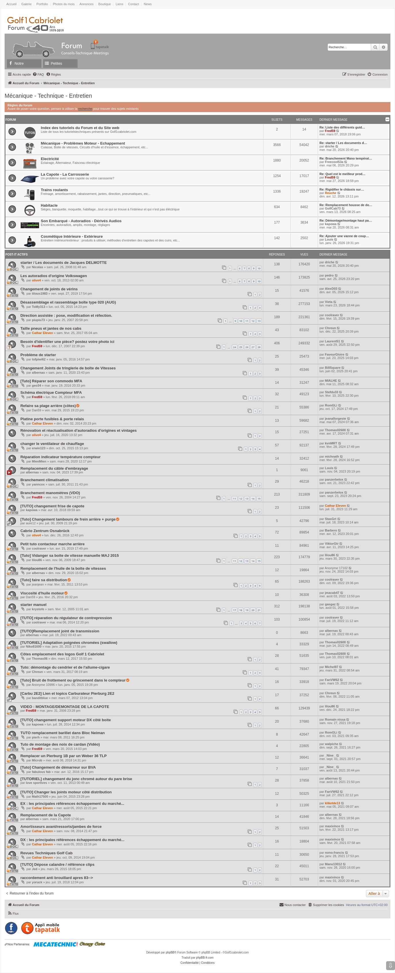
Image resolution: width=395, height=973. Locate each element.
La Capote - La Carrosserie (65, 174)
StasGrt (330, 519)
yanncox (38, 484)
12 (252, 321)
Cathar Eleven (42, 333)
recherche (85, 108)
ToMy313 (38, 306)
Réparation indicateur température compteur (60, 457)
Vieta (328, 302)
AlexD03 (331, 288)
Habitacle (49, 205)
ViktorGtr (331, 543)
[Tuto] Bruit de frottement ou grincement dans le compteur (73, 680)
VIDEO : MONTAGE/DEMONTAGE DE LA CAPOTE (64, 707)
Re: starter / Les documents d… (343, 143)
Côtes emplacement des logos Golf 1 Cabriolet (62, 654)
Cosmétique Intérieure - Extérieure (72, 236)
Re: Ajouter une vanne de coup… (344, 236)
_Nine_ (330, 755)
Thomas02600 (335, 430)
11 (246, 321)
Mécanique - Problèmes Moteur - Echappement (83, 143)
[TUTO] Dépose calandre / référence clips (57, 864)
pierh (36, 737)
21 (259, 610)
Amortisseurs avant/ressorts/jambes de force (61, 826)
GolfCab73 (333, 208)
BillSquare (332, 367)
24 (234, 347)
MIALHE (331, 380)
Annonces (87, 4)
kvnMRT (331, 443)
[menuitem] (38, 74)
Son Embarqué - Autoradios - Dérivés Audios (81, 221)
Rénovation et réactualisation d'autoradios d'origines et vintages (78, 430)
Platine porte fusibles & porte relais (52, 419)
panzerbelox (334, 479)
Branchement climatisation (44, 480)
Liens (119, 4)
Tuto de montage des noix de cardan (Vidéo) (60, 744)
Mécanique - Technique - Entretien (48, 96)
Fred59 (330, 131)
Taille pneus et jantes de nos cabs (50, 328)
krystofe (38, 609)
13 (259, 321)
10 (259, 268)
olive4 (36, 280)
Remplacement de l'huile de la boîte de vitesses (63, 568)
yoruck (37, 882)
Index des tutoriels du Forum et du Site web (80, 128)
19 (246, 610)
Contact (133, 4)
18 (240, 610)
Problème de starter (38, 355)
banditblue (40, 698)
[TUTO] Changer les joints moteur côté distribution (66, 792)
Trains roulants (54, 190)
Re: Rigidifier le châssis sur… (341, 189)
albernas (38, 372)
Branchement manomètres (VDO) (50, 493)
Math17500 (40, 796)
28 (259, 347)
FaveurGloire (334, 354)
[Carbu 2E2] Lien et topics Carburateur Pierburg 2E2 (67, 693)
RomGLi (331, 405)
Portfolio (42, 4)
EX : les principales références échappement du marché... (72, 803)
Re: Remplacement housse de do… (345, 205)
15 (259, 498)
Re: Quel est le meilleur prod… (342, 174)
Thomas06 (39, 658)
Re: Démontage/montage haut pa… (345, 220)
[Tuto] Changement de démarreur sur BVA (58, 767)
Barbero (331, 530)
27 (252, 347)
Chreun (330, 328)
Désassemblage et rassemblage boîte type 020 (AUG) (68, 302)
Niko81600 (33, 646)
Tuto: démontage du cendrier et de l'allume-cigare (65, 667)
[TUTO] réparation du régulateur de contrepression (66, 618)
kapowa (330, 224)
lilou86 (37, 560)
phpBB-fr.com (205, 957)
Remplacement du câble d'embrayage (54, 468)
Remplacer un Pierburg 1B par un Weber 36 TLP (63, 756)
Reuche (330, 193)
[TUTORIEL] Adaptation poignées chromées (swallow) (68, 642)
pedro (329, 275)
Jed (34, 869)
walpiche (331, 744)
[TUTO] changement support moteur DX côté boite (65, 720)
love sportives (36, 782)
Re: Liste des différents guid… (342, 127)
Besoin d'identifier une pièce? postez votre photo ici (67, 341)
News (148, 4)
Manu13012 (333, 864)
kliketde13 (332, 803)
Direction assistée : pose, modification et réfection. (66, 315)
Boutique (104, 4)
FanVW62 (332, 680)
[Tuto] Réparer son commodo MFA (51, 381)
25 (240, 347)
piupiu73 (38, 320)
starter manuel (33, 604)
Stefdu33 (331, 392)
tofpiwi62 (39, 359)
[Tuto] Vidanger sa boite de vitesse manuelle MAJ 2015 (69, 555)
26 (246, 347)
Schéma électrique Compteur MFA (51, 392)
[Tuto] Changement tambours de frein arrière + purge (67, 519)
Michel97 (331, 667)
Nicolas (37, 267)
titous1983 (39, 293)
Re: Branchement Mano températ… (345, 158)
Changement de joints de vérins (49, 289)
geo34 (36, 385)
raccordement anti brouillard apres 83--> (56, 878)
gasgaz (330, 604)
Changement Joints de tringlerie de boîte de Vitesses (68, 368)
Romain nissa (335, 719)
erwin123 (38, 448)
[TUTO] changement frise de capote (52, 506)
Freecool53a (334, 162)
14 (252, 498)
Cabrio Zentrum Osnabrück (45, 531)
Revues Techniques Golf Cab (46, 853)
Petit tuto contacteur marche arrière (52, 544)
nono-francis (334, 852)
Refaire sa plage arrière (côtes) (48, 406)
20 (252, 610)
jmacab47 (332, 592)
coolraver (332, 315)
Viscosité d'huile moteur (42, 593)
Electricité (50, 159)
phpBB (170, 952)
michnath (332, 456)
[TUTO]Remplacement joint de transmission (59, 631)
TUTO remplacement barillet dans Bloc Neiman (62, 733)
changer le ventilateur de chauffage (52, 444)
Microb (37, 760)
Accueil (11, 4)
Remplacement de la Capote (45, 815)
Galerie (26, 4)
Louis (329, 239)
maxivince (332, 826)
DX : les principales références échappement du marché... (72, 840)
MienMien (39, 461)
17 (234, 610)
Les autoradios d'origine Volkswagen (53, 276)
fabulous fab (41, 772)
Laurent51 (332, 341)
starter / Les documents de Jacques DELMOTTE (63, 262)
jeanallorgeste (335, 418)
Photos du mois (64, 4)
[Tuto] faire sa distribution (43, 580)
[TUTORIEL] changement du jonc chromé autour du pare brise (76, 779)
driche (329, 146)
